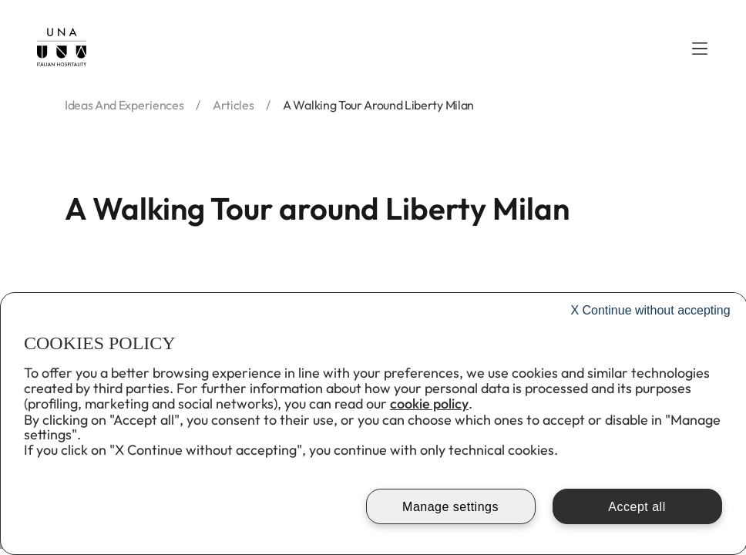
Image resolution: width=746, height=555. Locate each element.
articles (233, 105)
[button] (700, 48)
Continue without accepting (650, 310)
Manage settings (450, 506)
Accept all (636, 506)
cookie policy (429, 403)
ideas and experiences (124, 105)
